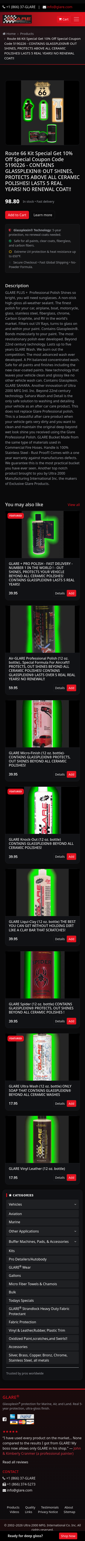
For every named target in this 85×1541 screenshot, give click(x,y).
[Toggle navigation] (76, 19)
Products (27, 33)
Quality (30, 1507)
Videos (14, 1512)
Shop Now (68, 1536)
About (69, 1507)
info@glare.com (59, 7)
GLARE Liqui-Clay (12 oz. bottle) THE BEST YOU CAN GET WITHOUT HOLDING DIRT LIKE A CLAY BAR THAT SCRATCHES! (42, 925)
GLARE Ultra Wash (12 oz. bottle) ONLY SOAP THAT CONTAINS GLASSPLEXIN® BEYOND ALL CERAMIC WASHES (40, 1090)
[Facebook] (4, 1419)
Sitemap (69, 1512)
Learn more (42, 215)
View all (74, 504)
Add (71, 593)
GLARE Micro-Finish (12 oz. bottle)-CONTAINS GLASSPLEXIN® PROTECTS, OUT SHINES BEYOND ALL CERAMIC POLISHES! (39, 759)
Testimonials (50, 1507)
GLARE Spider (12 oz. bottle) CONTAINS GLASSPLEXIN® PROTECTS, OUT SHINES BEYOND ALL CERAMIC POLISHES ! (41, 1008)
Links (28, 1512)
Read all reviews (15, 1462)
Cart (63, 19)
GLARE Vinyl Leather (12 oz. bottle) (37, 1168)
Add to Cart (17, 215)
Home (9, 33)
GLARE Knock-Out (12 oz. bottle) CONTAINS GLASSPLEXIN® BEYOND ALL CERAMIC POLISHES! (41, 843)
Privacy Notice (48, 1512)
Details (60, 593)
